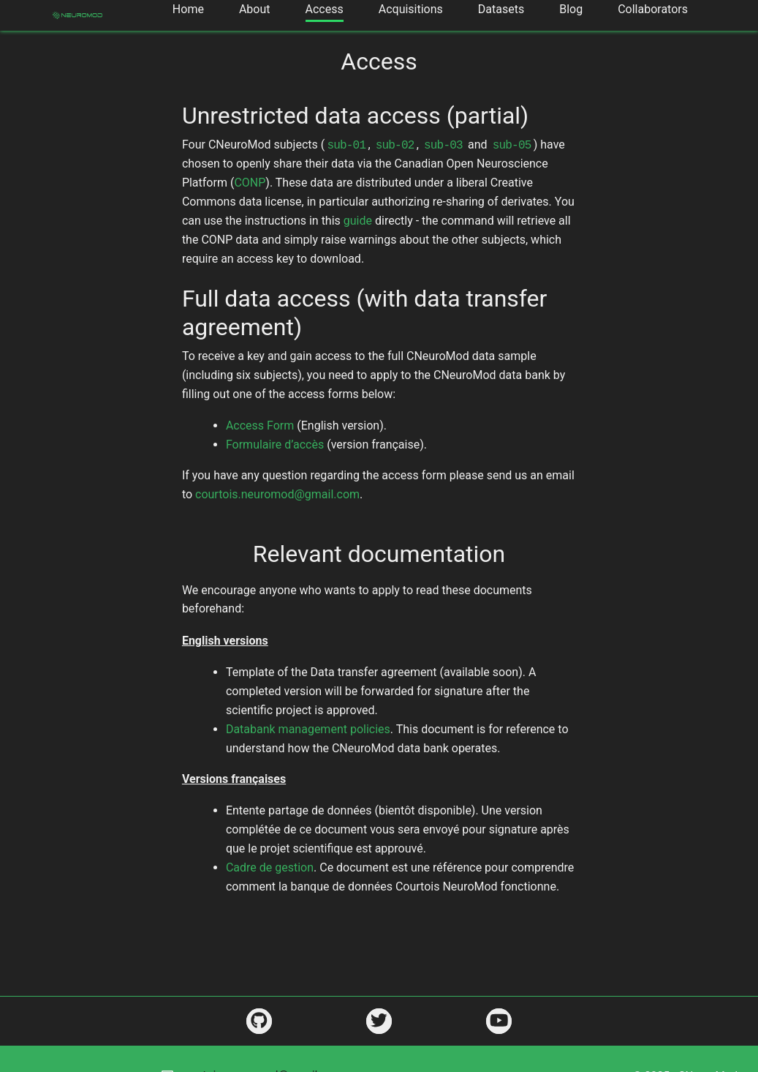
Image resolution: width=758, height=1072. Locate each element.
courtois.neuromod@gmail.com (277, 494)
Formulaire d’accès (275, 444)
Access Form (260, 425)
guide (358, 221)
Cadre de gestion (270, 867)
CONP (249, 183)
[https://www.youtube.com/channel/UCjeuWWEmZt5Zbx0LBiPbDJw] (499, 1021)
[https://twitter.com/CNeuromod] (379, 1021)
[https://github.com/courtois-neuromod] (259, 1021)
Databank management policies (308, 729)
